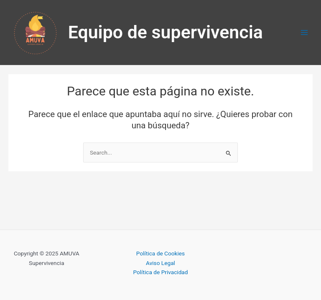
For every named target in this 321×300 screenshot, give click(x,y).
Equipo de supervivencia (165, 32)
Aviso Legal (160, 263)
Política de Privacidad (160, 272)
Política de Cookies (160, 253)
